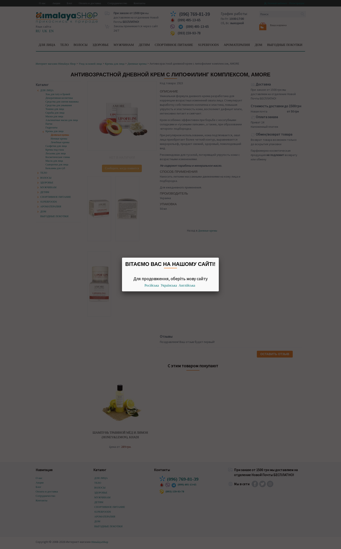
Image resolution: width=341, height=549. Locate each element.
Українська (169, 285)
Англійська (187, 285)
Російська (152, 285)
